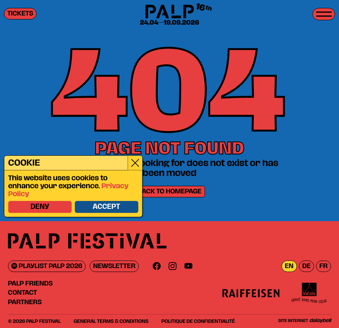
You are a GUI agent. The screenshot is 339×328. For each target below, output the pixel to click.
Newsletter (114, 266)
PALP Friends (30, 283)
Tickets (20, 13)
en (289, 266)
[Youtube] (188, 266)
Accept (106, 207)
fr (323, 266)
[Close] (134, 163)
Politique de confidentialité (198, 321)
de (306, 266)
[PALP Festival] (169, 12)
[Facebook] (157, 266)
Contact (22, 292)
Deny (39, 207)
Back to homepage (170, 191)
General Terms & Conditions (111, 321)
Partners (25, 302)
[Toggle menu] (323, 14)
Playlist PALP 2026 (46, 266)
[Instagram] (172, 266)
